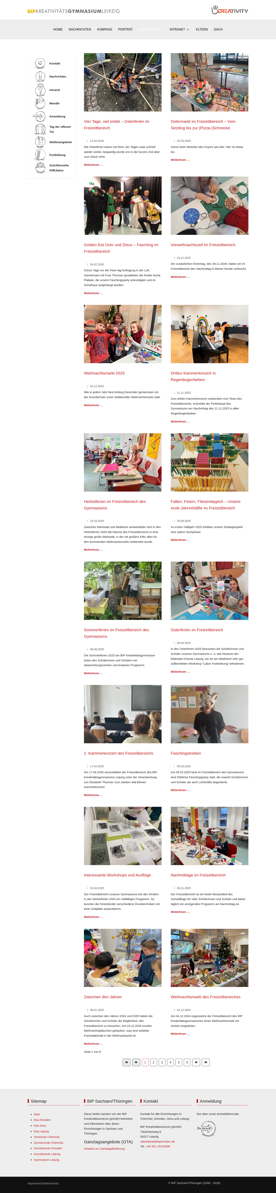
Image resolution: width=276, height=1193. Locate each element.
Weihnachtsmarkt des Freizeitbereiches (206, 997)
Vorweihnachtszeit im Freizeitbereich (203, 245)
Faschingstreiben (186, 753)
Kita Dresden (42, 1119)
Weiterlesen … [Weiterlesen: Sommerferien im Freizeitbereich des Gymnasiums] (93, 673)
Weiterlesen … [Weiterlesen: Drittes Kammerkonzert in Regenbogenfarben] (180, 421)
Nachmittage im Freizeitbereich (198, 875)
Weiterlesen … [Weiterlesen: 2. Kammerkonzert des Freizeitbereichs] (93, 795)
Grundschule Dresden (48, 1148)
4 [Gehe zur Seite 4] (170, 1062)
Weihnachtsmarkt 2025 (104, 373)
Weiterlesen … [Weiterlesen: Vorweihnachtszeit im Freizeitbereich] (180, 276)
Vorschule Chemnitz (47, 1137)
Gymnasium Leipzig (46, 1159)
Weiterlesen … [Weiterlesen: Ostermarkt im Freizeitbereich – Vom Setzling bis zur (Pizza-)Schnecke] (180, 159)
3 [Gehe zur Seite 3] (162, 1062)
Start (37, 1114)
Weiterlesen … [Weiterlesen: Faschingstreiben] (180, 790)
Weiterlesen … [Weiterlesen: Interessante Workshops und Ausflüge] (93, 916)
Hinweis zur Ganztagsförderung (104, 1148)
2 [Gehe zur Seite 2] (153, 1062)
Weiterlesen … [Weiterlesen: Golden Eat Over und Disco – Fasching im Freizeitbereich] (93, 293)
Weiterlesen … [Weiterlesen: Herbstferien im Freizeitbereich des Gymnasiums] (93, 549)
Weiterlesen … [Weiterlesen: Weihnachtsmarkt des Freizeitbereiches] (180, 1033)
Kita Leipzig (41, 1131)
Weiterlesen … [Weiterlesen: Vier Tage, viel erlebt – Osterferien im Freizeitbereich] (93, 164)
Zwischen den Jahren (103, 997)
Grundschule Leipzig (47, 1154)
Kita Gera (40, 1125)
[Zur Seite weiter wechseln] (196, 1062)
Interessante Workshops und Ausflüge (117, 875)
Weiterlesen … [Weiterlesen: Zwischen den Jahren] (93, 1043)
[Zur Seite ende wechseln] (206, 1062)
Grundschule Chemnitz (48, 1142)
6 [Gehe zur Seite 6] (187, 1062)
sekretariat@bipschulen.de (157, 1141)
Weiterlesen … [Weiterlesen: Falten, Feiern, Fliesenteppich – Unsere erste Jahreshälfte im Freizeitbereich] (180, 539)
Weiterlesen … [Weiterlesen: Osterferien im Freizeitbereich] (180, 671)
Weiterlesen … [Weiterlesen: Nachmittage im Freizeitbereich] (180, 911)
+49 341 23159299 (158, 1146)
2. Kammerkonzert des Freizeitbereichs (118, 753)
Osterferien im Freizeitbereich (197, 630)
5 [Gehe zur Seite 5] (179, 1062)
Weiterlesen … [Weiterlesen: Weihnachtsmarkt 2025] (93, 405)
